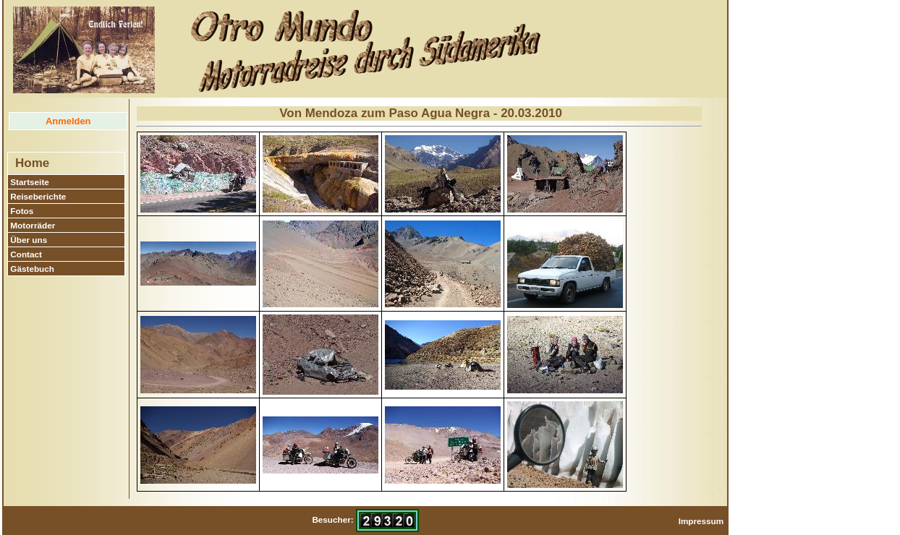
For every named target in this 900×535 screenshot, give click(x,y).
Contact (26, 254)
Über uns (28, 239)
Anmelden (68, 121)
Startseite (29, 182)
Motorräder (32, 225)
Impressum (701, 521)
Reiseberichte (38, 196)
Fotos (21, 210)
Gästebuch (32, 268)
